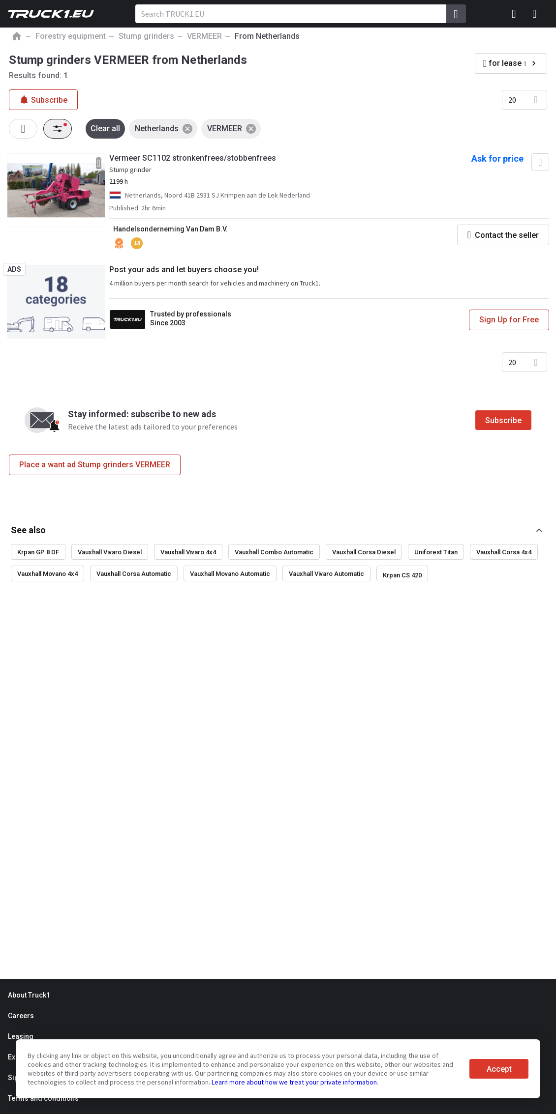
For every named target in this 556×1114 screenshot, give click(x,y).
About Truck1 (29, 995)
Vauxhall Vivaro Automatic (326, 573)
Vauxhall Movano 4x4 (47, 573)
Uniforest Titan (436, 552)
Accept (499, 1069)
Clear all (105, 128)
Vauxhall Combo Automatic (274, 552)
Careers (21, 1016)
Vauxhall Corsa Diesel (364, 552)
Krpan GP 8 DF (38, 552)
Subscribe (503, 420)
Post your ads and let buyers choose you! (184, 269)
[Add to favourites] (540, 162)
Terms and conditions (43, 1098)
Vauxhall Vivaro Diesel (110, 552)
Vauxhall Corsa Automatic (133, 573)
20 (512, 100)
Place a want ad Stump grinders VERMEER (94, 464)
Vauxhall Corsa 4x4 (503, 552)
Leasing (20, 1036)
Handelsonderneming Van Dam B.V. (170, 229)
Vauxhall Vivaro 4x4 (188, 552)
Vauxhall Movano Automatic (230, 573)
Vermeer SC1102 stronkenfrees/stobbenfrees (192, 158)
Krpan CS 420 (402, 575)
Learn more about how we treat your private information (294, 1082)
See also (28, 530)
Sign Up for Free (509, 319)
